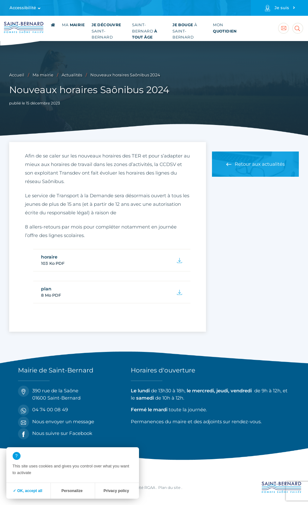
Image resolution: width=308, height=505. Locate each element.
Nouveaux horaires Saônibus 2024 (125, 75)
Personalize (72, 491)
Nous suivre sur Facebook (55, 433)
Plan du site (169, 487)
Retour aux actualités (260, 164)
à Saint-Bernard (184, 31)
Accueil (16, 75)
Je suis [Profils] (282, 7)
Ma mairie (43, 75)
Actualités (72, 75)
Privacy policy (116, 491)
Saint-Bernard (106, 31)
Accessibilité (22, 7)
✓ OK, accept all (27, 491)
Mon (225, 28)
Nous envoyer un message (56, 421)
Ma (73, 25)
